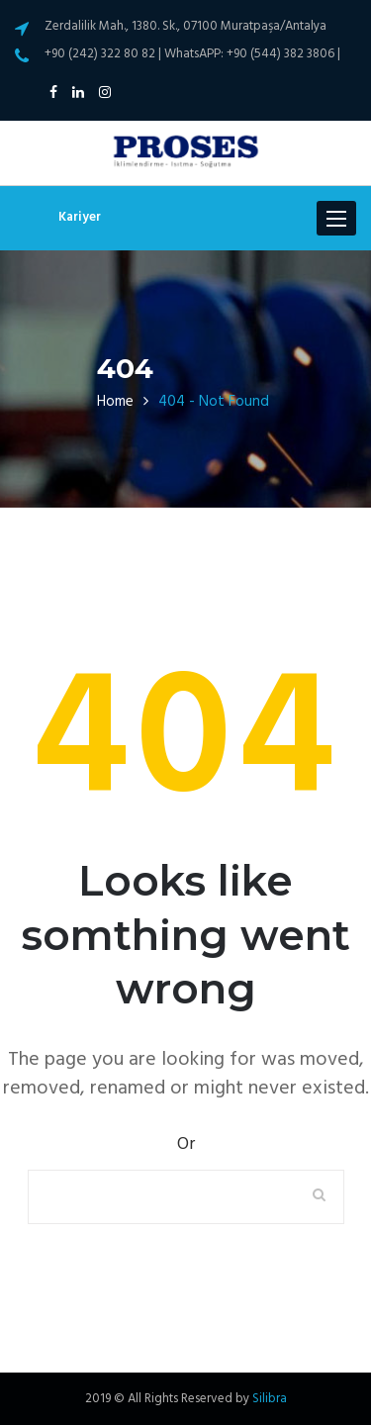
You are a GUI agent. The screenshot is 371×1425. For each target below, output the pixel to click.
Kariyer (79, 217)
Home (115, 402)
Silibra (269, 1398)
